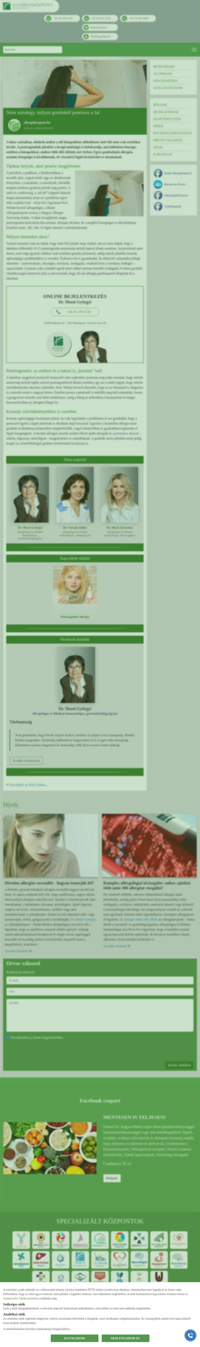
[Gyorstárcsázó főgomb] (190, 1335)
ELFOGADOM (74, 1338)
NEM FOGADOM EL (125, 1338)
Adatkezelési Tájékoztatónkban (21, 1298)
